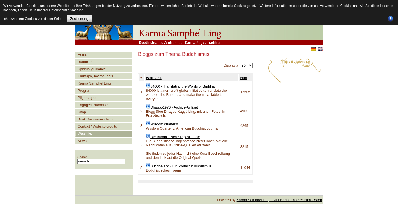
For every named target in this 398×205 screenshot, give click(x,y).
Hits (243, 78)
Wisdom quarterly (164, 124)
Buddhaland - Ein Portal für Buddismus (180, 166)
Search (82, 157)
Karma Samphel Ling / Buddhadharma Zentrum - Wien (279, 200)
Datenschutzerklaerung (66, 10)
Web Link (154, 78)
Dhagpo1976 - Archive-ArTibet (174, 107)
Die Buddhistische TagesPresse (175, 137)
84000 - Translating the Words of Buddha (182, 86)
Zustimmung (79, 19)
